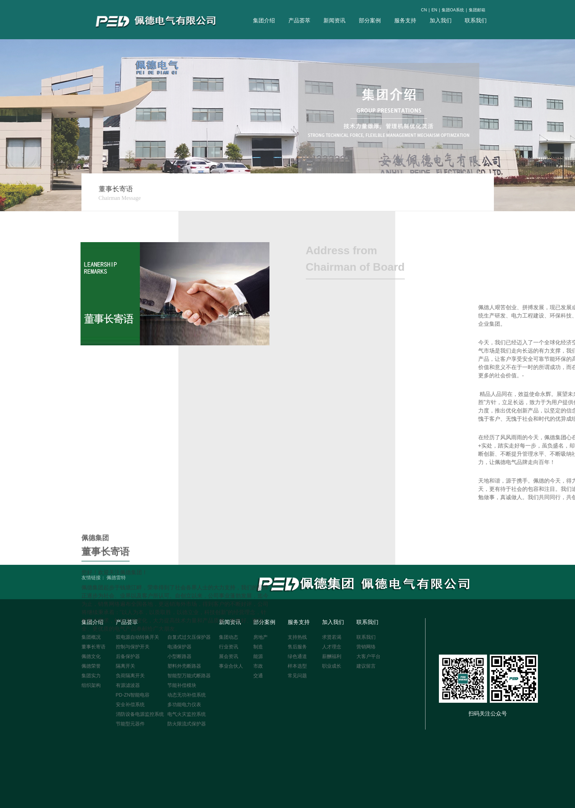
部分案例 (370, 20)
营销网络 (366, 646)
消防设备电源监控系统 (140, 714)
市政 (258, 666)
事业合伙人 (231, 666)
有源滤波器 (128, 685)
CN (424, 10)
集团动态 (228, 637)
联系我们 (476, 20)
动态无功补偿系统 (186, 695)
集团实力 (91, 675)
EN (435, 10)
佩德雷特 (116, 577)
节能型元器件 (130, 723)
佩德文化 (91, 656)
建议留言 (366, 666)
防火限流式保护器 (186, 723)
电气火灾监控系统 (186, 714)
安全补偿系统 (130, 704)
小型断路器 (179, 656)
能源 (258, 656)
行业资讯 (228, 646)
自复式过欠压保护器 (189, 637)
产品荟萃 (299, 20)
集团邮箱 (477, 10)
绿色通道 (297, 656)
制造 (258, 646)
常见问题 (297, 675)
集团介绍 (264, 20)
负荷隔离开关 (130, 675)
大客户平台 (368, 656)
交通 (258, 675)
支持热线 (297, 637)
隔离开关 (125, 666)
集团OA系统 (453, 10)
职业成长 (331, 666)
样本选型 (297, 666)
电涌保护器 (179, 646)
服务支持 (405, 20)
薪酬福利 (331, 656)
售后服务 (297, 646)
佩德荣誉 (91, 666)
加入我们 (441, 20)
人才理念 (331, 646)
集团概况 (91, 637)
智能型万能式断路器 (189, 675)
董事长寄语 (93, 646)
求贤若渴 (331, 637)
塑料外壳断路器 (184, 666)
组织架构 (91, 685)
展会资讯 (228, 656)
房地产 (260, 637)
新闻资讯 (335, 20)
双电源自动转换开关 (137, 637)
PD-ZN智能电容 (133, 695)
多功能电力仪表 (184, 704)
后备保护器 (128, 656)
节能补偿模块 (181, 685)
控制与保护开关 (133, 646)
